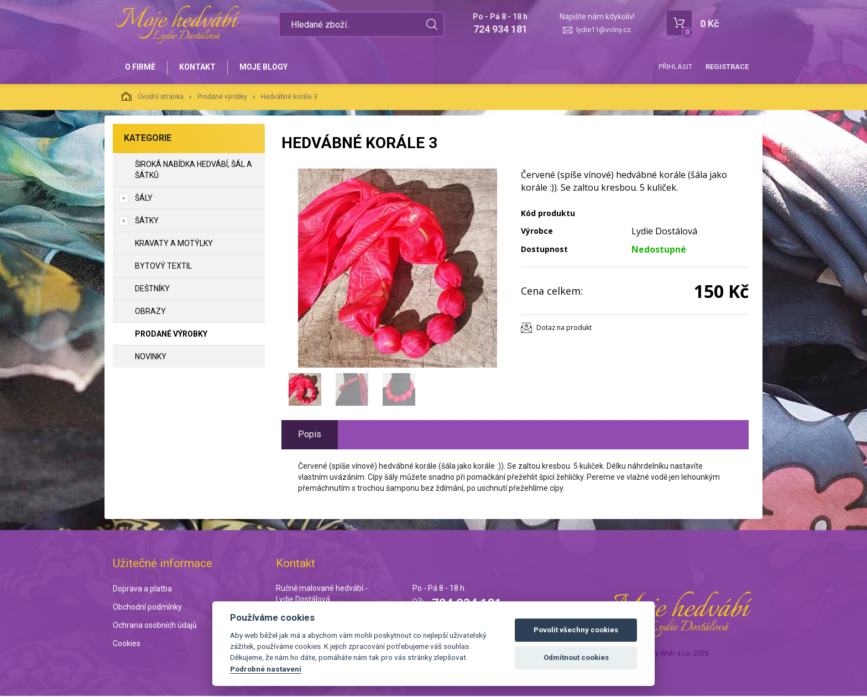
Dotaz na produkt (564, 328)
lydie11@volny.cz (603, 29)
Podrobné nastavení (265, 668)
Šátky (147, 221)
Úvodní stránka (152, 97)
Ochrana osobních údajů (155, 625)
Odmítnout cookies (576, 657)
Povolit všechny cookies (576, 630)
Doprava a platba (142, 589)
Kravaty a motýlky (174, 244)
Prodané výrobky (222, 98)
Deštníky (152, 289)
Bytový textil (163, 267)
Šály (144, 199)
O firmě (141, 67)
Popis (309, 435)
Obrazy (150, 312)
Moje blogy (266, 67)
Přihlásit (675, 66)
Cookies (126, 644)
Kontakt (199, 67)
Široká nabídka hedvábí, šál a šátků (193, 171)
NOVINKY (150, 357)
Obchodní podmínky (147, 608)
